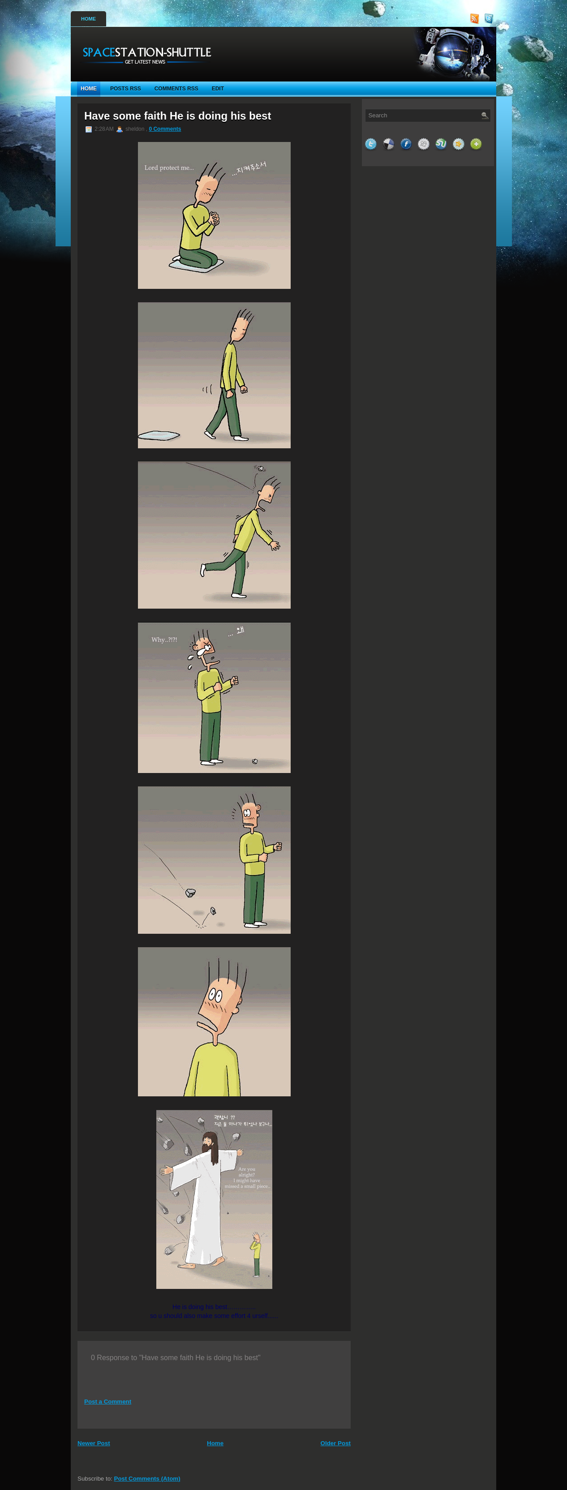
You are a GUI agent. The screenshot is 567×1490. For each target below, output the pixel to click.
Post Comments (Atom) (147, 1478)
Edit (218, 89)
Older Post (336, 1443)
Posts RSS (125, 89)
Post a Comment (107, 1401)
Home (88, 18)
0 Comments (165, 129)
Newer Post (93, 1443)
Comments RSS (176, 89)
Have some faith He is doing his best (177, 116)
